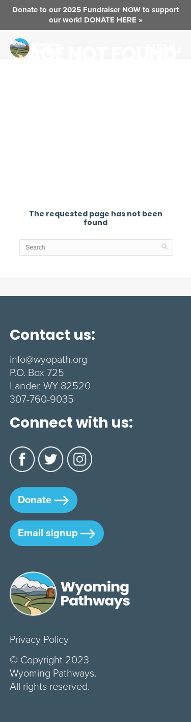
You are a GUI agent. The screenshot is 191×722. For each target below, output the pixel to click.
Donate (43, 499)
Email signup (57, 532)
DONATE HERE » (113, 20)
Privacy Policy (39, 639)
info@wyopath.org (48, 359)
